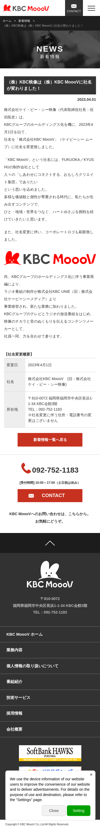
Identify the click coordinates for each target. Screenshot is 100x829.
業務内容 (14, 650)
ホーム (7, 20)
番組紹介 (14, 681)
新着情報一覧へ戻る (50, 440)
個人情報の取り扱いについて (32, 666)
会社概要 (14, 729)
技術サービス (18, 697)
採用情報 (14, 713)
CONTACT (74, 11)
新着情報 (24, 20)
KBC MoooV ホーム (24, 634)
